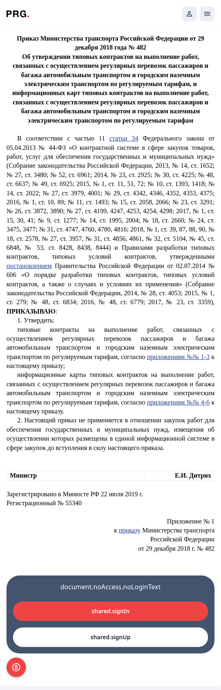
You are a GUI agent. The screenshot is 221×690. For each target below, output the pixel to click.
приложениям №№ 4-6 (178, 402)
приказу (130, 530)
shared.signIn (110, 611)
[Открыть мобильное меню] (207, 13)
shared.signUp (110, 637)
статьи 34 (123, 138)
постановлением (29, 265)
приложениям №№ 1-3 (178, 356)
